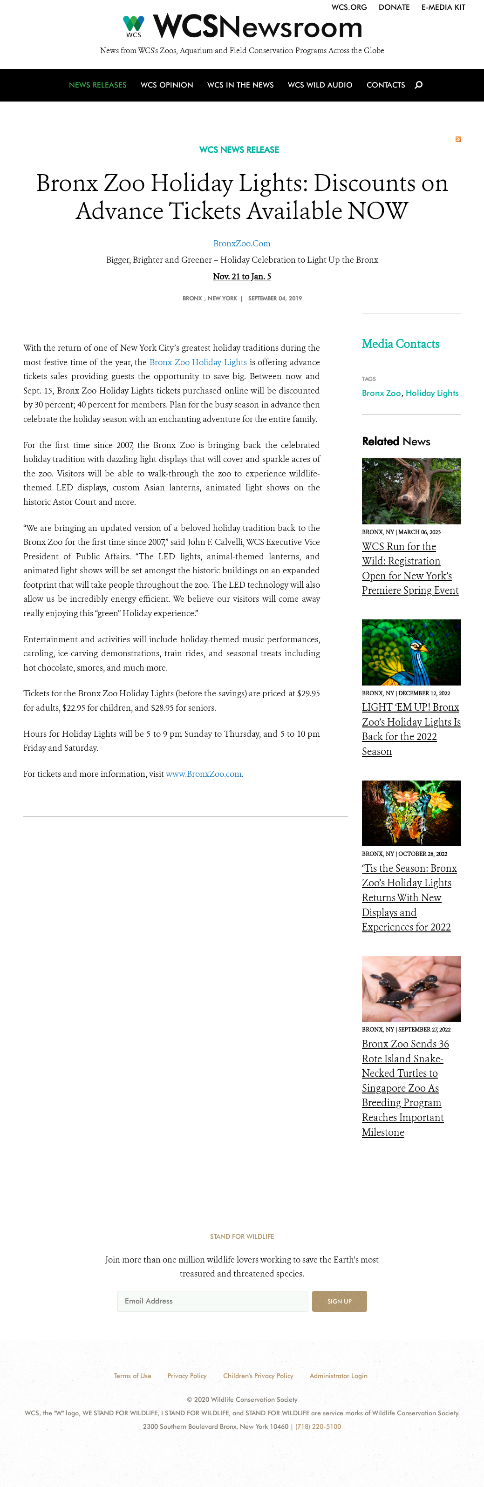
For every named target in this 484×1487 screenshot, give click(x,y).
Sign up (339, 1301)
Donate (394, 7)
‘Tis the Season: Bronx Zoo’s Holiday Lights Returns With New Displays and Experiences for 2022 (409, 898)
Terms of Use (132, 1375)
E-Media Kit (443, 7)
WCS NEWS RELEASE (239, 150)
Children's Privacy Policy (258, 1375)
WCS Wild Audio (320, 85)
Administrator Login (339, 1375)
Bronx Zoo (381, 393)
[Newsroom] (242, 29)
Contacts (386, 85)
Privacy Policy (187, 1375)
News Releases (98, 85)
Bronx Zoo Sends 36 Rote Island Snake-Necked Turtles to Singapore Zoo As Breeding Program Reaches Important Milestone (405, 1088)
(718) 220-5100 (318, 1426)
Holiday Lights (432, 393)
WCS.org (349, 7)
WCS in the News (240, 85)
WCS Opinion (167, 85)
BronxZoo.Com (242, 243)
